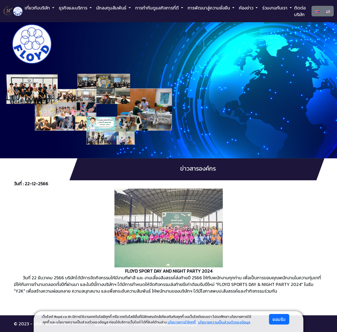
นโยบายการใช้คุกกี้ (181, 322)
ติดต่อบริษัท (300, 11)
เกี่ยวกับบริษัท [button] (38, 7)
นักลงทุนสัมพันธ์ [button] (111, 7)
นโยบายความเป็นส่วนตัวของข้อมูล (224, 322)
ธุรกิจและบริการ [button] (73, 7)
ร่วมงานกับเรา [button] (275, 7)
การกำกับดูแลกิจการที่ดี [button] (157, 7)
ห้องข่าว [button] (246, 7)
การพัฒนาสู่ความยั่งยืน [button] (209, 7)
